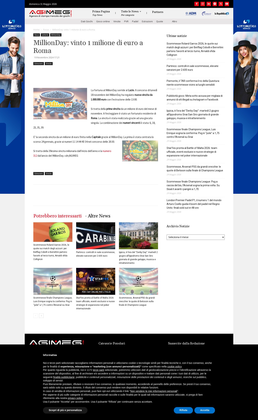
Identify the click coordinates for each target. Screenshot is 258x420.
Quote (159, 21)
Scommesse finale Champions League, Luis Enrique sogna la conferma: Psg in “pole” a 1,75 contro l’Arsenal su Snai (52, 301)
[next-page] (41, 315)
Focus (46, 29)
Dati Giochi (87, 21)
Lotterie (45, 35)
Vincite (117, 21)
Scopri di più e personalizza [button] (65, 410)
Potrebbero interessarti (57, 216)
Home (36, 29)
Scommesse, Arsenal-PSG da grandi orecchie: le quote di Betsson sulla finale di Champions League (137, 301)
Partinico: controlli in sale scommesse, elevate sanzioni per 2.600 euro (192, 68)
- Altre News (97, 216)
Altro (174, 21)
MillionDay (55, 35)
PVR (126, 21)
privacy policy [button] (75, 398)
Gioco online (103, 21)
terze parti (98, 370)
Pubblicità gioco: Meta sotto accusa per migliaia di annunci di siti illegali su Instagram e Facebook (195, 97)
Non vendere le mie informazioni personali (153, 391)
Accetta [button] (204, 410)
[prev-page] (35, 315)
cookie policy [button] (174, 366)
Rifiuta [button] (183, 410)
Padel (135, 21)
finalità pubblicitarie (64, 377)
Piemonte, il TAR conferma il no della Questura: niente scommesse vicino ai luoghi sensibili (193, 82)
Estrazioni (147, 21)
